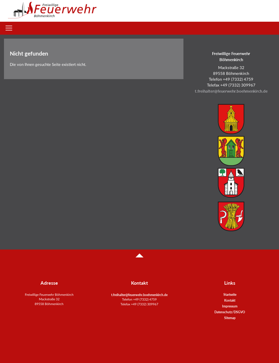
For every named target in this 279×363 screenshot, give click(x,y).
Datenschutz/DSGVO (229, 312)
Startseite (229, 295)
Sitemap (230, 318)
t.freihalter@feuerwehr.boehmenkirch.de (231, 91)
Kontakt (229, 300)
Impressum (229, 306)
